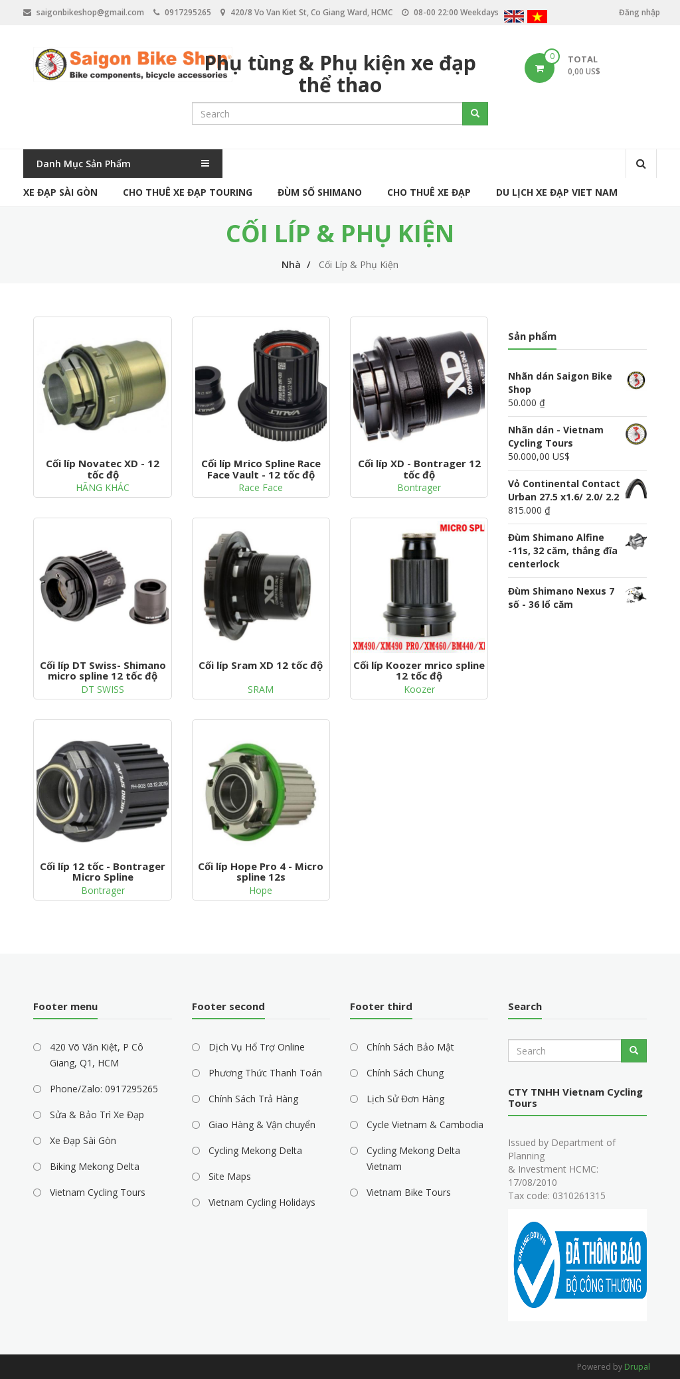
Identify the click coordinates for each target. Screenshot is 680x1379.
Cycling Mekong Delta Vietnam (413, 1158)
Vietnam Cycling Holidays (262, 1202)
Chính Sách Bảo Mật (410, 1047)
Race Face (260, 487)
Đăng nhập (639, 12)
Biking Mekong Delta (94, 1166)
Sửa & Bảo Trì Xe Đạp (97, 1114)
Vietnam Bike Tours (409, 1192)
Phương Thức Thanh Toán (265, 1072)
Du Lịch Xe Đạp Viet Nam (557, 192)
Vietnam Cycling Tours (97, 1192)
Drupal (637, 1366)
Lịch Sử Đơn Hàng (405, 1098)
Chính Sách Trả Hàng (253, 1098)
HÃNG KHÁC (102, 487)
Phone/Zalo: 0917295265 (104, 1088)
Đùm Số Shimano (320, 192)
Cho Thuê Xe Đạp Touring (187, 192)
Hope (260, 890)
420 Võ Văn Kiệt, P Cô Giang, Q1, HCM (96, 1055)
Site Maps (230, 1176)
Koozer (419, 689)
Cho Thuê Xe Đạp (429, 192)
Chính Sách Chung (405, 1072)
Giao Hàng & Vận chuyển (262, 1124)
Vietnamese (537, 18)
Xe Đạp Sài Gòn (60, 192)
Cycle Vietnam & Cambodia (425, 1124)
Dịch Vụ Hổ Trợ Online (257, 1047)
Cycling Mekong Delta (255, 1150)
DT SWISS (102, 689)
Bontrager (419, 487)
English (514, 18)
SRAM (261, 689)
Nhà (291, 264)
